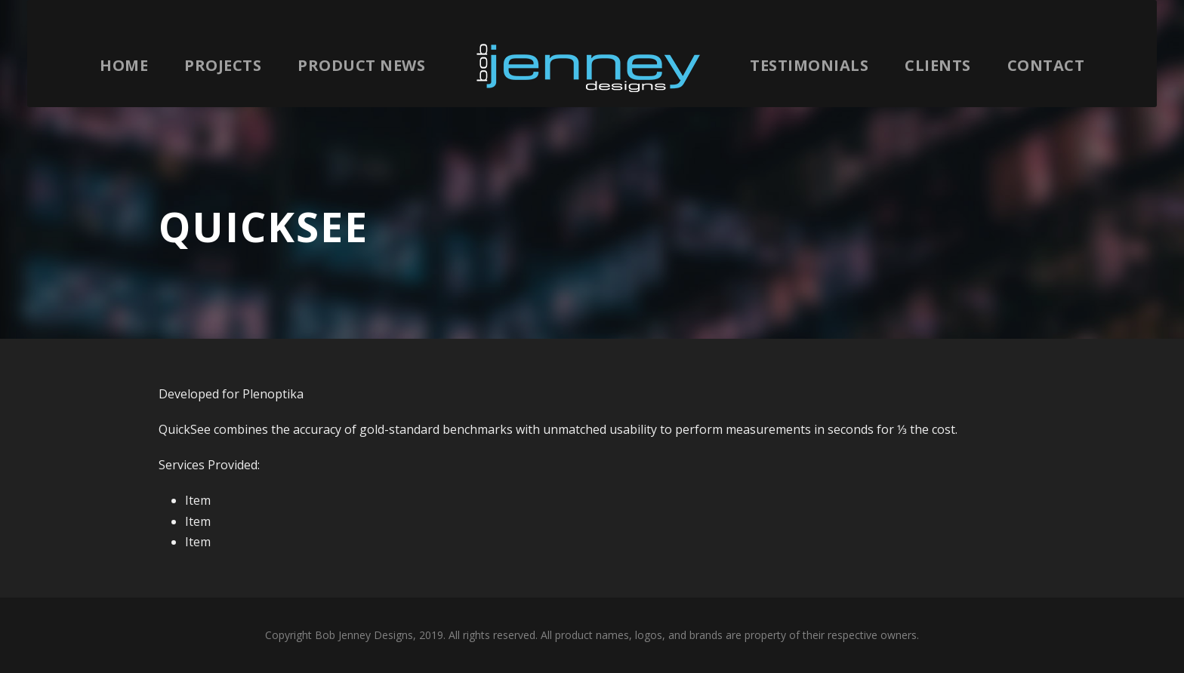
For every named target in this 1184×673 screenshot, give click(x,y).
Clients (938, 65)
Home (124, 65)
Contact (1046, 65)
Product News (361, 65)
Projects (222, 65)
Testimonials (809, 65)
